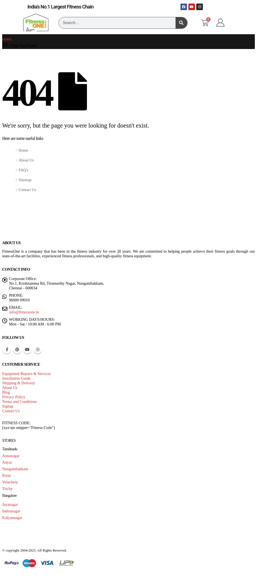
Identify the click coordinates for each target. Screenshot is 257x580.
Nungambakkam (15, 469)
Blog (6, 392)
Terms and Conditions (19, 401)
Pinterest (17, 349)
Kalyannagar (12, 517)
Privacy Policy (13, 397)
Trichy (7, 488)
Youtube (27, 349)
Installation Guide (16, 378)
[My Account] (220, 22)
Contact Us (27, 189)
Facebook (7, 349)
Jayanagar (10, 504)
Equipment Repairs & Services (26, 373)
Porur (6, 475)
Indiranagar (11, 511)
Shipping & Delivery (18, 383)
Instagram (38, 349)
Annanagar (10, 456)
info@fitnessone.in (24, 312)
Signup (7, 406)
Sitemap (25, 180)
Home (23, 150)
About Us (26, 160)
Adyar (7, 462)
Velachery (10, 482)
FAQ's (23, 170)
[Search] (181, 22)
